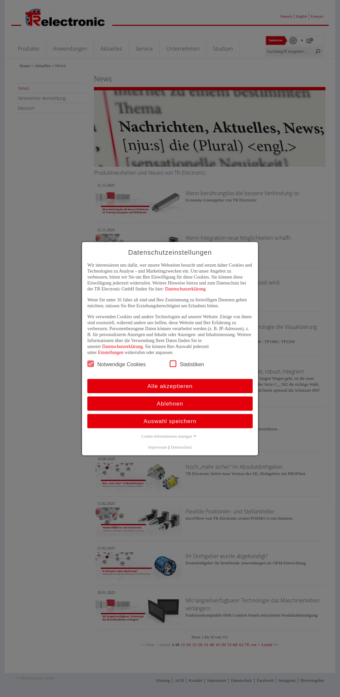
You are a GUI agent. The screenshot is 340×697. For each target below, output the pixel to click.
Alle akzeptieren (170, 386)
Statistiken (187, 363)
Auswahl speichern (170, 421)
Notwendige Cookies (116, 363)
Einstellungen (110, 352)
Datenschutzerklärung (185, 288)
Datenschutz (181, 446)
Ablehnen (170, 403)
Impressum (157, 446)
